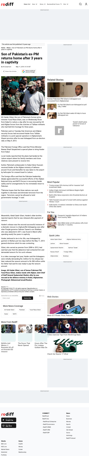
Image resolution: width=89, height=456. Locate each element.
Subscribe (27, 298)
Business (69, 419)
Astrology (69, 435)
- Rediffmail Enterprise (49, 421)
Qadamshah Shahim (56, 247)
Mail (29, 4)
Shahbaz (66, 256)
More (65, 4)
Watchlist (4, 452)
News (34, 4)
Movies (68, 421)
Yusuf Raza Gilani (35, 310)
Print (41, 296)
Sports (68, 424)
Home (25, 4)
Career (21, 449)
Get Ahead (69, 430)
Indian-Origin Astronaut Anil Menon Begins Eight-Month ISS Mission (66, 191)
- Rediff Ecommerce (48, 424)
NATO (14, 314)
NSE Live (4, 446)
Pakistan (22, 310)
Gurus (58, 4)
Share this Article (9, 71)
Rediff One (45, 419)
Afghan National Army (74, 239)
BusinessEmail (51, 4)
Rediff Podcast (70, 438)
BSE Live (3, 444)
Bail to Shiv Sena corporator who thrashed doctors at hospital (68, 196)
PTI (7, 287)
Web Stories (52, 296)
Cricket (68, 427)
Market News (5, 449)
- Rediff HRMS (46, 427)
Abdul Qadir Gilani (56, 239)
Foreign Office (68, 252)
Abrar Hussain (64, 243)
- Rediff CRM (46, 430)
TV (61, 4)
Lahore (52, 243)
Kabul (6, 314)
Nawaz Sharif (54, 252)
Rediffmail (45, 416)
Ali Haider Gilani (9, 310)
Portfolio (4, 455)
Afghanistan (54, 256)
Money (43, 4)
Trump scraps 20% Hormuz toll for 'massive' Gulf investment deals (66, 186)
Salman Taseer (73, 247)
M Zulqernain (7, 67)
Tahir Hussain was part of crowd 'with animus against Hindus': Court (68, 201)
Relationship (22, 452)
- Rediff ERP (46, 432)
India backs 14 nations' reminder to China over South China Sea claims (68, 206)
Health (21, 444)
